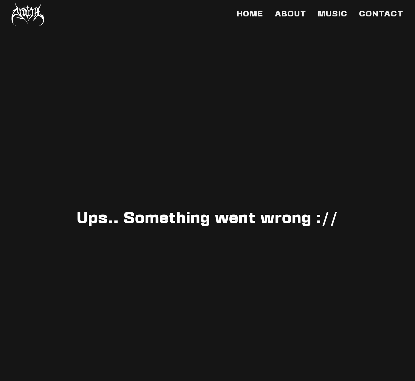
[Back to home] (28, 14)
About (290, 14)
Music (333, 14)
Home (250, 14)
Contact (381, 14)
